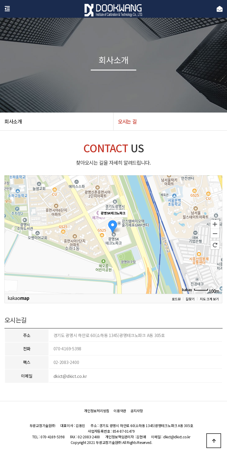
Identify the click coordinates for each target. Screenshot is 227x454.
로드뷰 (176, 298)
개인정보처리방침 (96, 410)
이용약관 (120, 410)
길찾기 (190, 298)
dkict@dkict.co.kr (70, 376)
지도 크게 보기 (209, 298)
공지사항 (136, 410)
